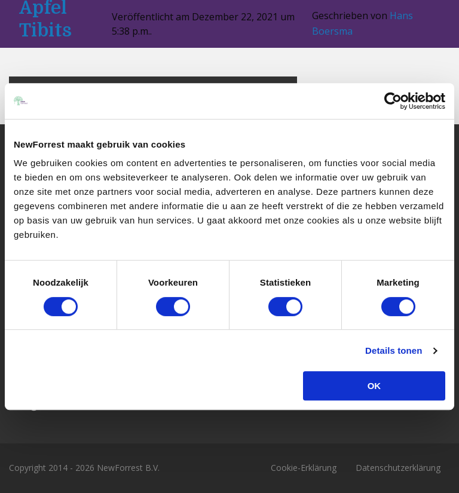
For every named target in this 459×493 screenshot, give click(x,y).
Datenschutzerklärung (398, 467)
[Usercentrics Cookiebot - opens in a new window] (393, 101)
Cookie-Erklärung (303, 467)
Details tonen (393, 350)
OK (374, 386)
